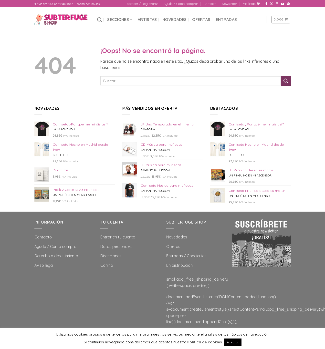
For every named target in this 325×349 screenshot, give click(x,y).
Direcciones (110, 255)
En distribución (179, 265)
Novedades (174, 19)
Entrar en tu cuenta (117, 237)
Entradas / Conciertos (186, 255)
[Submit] (286, 80)
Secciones (119, 19)
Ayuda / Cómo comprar (181, 4)
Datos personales (116, 246)
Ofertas (201, 19)
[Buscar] (99, 19)
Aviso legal (43, 265)
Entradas (226, 19)
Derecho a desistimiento (56, 255)
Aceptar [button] (233, 342)
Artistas (147, 19)
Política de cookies (204, 342)
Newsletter (229, 4)
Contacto (210, 4)
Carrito (106, 265)
